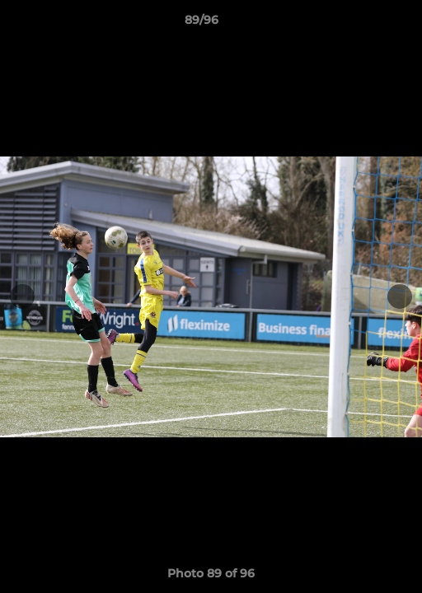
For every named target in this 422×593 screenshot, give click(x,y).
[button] (363, 23)
